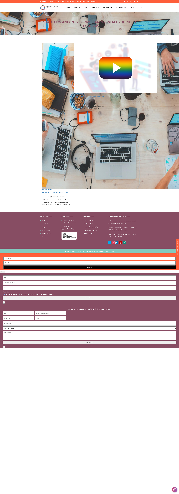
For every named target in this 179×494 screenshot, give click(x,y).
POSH (43, 190)
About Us (77, 8)
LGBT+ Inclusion (89, 220)
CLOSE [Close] (2, 272)
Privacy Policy (109, 251)
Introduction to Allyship (91, 227)
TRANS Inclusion (89, 224)
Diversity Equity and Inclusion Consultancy (69, 222)
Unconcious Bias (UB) (90, 230)
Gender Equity (88, 233)
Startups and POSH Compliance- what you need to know (55, 193)
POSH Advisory (121, 8)
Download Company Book (177, 248)
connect (123, 221)
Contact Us (134, 8)
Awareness (77, 94)
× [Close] (3, 302)
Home (68, 8)
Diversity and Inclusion (87, 94)
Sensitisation (48, 190)
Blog (85, 8)
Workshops (95, 8)
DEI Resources (46, 233)
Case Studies (46, 230)
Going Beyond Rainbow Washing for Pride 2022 (89, 97)
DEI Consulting (107, 8)
